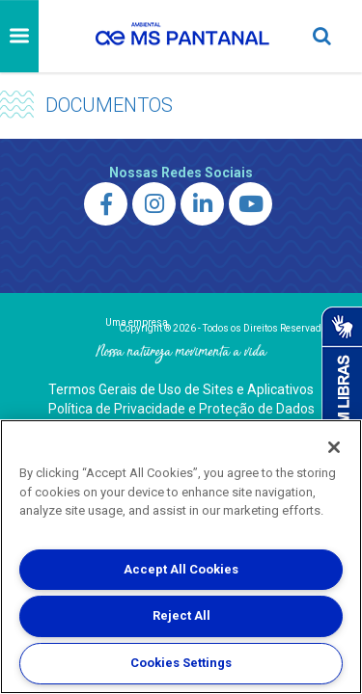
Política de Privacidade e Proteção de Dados (181, 408)
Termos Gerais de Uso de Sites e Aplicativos (181, 389)
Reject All (181, 615)
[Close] (334, 447)
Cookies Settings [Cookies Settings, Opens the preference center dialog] (181, 662)
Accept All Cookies (181, 569)
